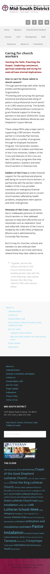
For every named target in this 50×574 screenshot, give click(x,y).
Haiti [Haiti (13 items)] (35, 500)
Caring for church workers (21, 333)
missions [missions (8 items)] (7, 517)
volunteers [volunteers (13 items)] (20, 545)
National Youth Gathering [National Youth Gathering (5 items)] (35, 517)
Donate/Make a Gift (16, 319)
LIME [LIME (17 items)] (31, 505)
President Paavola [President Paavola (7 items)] (31, 533)
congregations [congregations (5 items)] (36, 491)
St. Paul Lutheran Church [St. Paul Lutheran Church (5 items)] (34, 537)
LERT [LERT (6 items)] (25, 505)
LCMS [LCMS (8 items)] (20, 505)
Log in (35, 567)
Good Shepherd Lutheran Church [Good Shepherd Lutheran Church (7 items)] (30, 497)
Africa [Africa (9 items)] (19, 469)
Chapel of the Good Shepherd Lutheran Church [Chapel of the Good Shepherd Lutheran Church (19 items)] (24, 473)
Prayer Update (14, 343)
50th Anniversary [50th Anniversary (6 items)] (10, 470)
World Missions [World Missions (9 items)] (33, 545)
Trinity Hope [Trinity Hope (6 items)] (8, 545)
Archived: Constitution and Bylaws (20, 374)
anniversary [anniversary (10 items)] (28, 469)
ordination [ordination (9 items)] (20, 521)
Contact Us (13, 315)
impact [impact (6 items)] (40, 501)
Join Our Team (14, 329)
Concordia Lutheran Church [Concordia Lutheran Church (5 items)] (21, 491)
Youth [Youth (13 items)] (7, 548)
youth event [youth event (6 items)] (15, 549)
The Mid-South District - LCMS (25, 8)
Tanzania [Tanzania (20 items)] (10, 541)
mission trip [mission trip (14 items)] (19, 517)
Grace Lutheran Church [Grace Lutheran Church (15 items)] (18, 500)
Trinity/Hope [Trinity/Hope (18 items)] (34, 541)
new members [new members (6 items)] (9, 521)
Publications (13, 347)
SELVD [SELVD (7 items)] (22, 537)
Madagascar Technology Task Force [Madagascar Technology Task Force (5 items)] (27, 514)
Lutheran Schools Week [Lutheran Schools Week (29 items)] (21, 509)
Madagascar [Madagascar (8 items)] (9, 513)
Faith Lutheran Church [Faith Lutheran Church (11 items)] (26, 493)
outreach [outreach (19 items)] (25, 527)
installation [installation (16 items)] (11, 505)
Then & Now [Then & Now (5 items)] (21, 541)
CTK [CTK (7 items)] (43, 490)
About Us (10, 307)
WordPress (27, 567)
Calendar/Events (15, 311)
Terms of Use (12, 400)
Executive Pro (28, 565)
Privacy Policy (12, 396)
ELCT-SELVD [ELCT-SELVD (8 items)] (9, 494)
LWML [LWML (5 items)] (41, 510)
